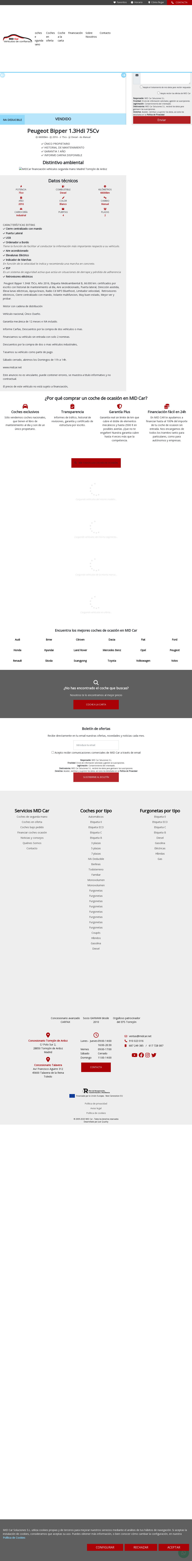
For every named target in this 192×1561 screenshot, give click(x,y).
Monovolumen (144, 1280)
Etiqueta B (144, 1238)
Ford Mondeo (48, 1269)
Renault (16, 1280)
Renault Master (80, 1316)
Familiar (144, 1275)
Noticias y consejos (112, 1245)
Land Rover (16, 1259)
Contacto (182, 11)
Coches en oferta (102, 11)
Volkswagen (16, 1301)
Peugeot (36, 23)
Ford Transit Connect (48, 1280)
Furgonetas (144, 1291)
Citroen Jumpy (80, 1233)
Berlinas (144, 1264)
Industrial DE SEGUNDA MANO (96, 680)
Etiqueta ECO (144, 1227)
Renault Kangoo (79, 1310)
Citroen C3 (48, 1233)
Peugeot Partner (48, 1337)
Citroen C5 (48, 1238)
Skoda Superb (48, 1374)
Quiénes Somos (112, 1251)
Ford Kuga (48, 1264)
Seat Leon (48, 1363)
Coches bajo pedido (112, 1231)
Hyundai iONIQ (48, 1285)
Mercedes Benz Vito (80, 1273)
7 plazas (144, 1254)
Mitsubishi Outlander (48, 1300)
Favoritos (120, 2)
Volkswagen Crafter (79, 1331)
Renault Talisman (48, 1358)
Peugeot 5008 (48, 1321)
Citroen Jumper (48, 1243)
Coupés (144, 1333)
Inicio (6, 23)
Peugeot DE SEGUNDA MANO (96, 775)
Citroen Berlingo (48, 1227)
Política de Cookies (14, 1537)
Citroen (16, 1227)
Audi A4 (48, 1217)
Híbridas (176, 1254)
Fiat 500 (48, 1248)
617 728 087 (156, 1490)
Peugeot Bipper (48, 1331)
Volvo (16, 1306)
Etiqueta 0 (144, 1222)
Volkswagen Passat (48, 1384)
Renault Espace (48, 1347)
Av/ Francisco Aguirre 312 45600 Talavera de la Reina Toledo (48, 1517)
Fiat (16, 1238)
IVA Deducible (144, 1259)
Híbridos (144, 1338)
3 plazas (144, 1243)
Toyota (16, 1296)
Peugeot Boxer (80, 1284)
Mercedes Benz (16, 1264)
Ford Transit (80, 1248)
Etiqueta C (144, 1233)
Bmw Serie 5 (48, 1222)
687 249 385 (136, 1490)
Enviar (161, 120)
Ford (16, 1243)
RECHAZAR (141, 1547)
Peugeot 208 (48, 1310)
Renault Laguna (48, 1352)
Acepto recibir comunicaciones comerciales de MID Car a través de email (98, 1147)
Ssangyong (16, 1291)
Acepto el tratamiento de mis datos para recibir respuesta (167, 87)
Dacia (16, 1233)
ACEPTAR (173, 1547)
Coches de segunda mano (74, 11)
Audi (16, 1217)
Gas (176, 1259)
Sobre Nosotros (164, 11)
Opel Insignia (48, 1305)
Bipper (45, 23)
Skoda (16, 1285)
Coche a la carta (125, 11)
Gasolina (144, 1343)
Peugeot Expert (80, 1289)
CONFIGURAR (105, 1547)
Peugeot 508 (48, 1326)
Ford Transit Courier (80, 1259)
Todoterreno (143, 1269)
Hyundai (16, 1254)
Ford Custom (80, 1243)
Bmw (16, 1222)
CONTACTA (179, 2)
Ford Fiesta (48, 1254)
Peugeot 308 (48, 1316)
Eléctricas (175, 1248)
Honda (16, 1248)
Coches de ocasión (20, 23)
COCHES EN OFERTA (96, 871)
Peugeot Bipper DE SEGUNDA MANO (96, 584)
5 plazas (144, 1248)
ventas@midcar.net (140, 1481)
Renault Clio (48, 1342)
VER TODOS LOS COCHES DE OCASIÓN (96, 561)
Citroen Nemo (80, 1238)
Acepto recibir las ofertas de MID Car (175, 93)
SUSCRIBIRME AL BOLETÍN (96, 1172)
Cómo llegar (156, 2)
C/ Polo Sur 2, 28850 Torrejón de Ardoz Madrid (48, 1493)
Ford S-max (48, 1275)
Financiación (145, 11)
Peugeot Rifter (79, 1300)
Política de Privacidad (155, 114)
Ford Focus (48, 1259)
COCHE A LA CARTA (96, 1099)
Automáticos (143, 1217)
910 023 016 (136, 1485)
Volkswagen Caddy (48, 1379)
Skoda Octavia (48, 1368)
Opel (16, 1269)
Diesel (144, 1349)
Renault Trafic (80, 1321)
